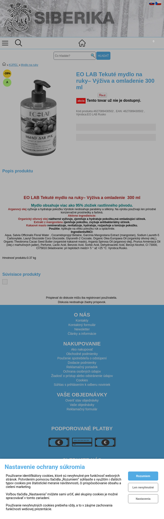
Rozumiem (143, 476)
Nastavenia (143, 498)
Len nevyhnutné (143, 487)
